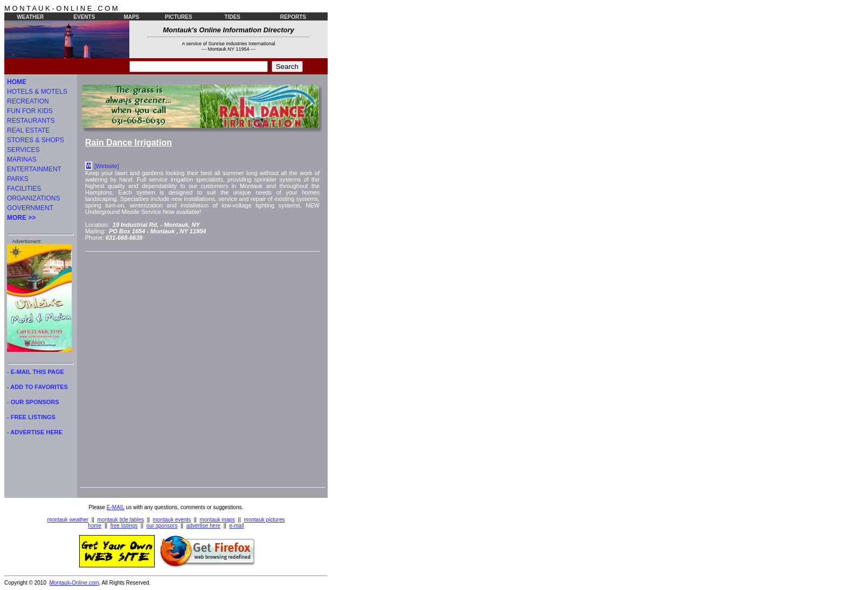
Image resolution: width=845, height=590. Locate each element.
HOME (16, 82)
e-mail (236, 526)
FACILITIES (24, 188)
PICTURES (178, 17)
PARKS (18, 179)
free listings (124, 526)
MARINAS (22, 159)
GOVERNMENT (30, 208)
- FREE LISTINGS (31, 417)
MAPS (131, 17)
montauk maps (217, 520)
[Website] (106, 166)
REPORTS (293, 17)
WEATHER (30, 17)
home (94, 526)
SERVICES (23, 150)
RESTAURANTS (30, 120)
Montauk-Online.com (74, 583)
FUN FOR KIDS (30, 111)
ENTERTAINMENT (34, 169)
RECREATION (28, 101)
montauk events (172, 520)
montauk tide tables (121, 520)
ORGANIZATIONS (33, 198)
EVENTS (84, 17)
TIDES (232, 17)
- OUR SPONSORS (33, 402)
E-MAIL (115, 507)
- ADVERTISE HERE (35, 432)
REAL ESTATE (28, 130)
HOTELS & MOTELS (37, 91)
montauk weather (67, 520)
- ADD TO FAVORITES (37, 387)
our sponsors (162, 526)
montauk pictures (264, 520)
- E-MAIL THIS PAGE (35, 372)
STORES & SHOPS (35, 140)
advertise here (203, 526)
